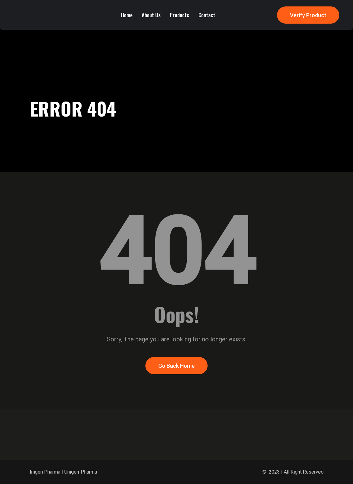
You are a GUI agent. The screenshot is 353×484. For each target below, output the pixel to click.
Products (179, 15)
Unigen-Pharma (80, 472)
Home (127, 15)
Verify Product (308, 15)
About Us (151, 15)
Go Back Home (176, 366)
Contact (206, 15)
